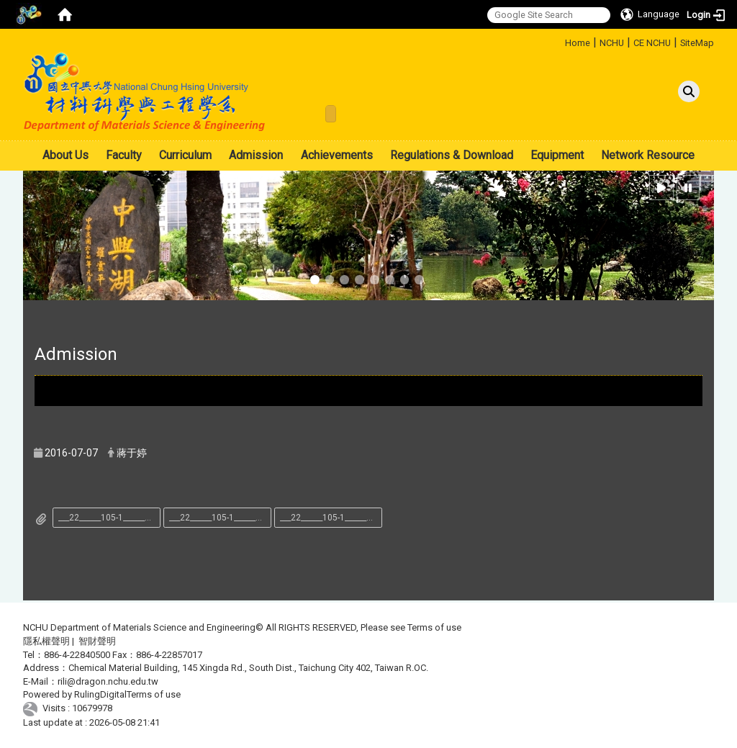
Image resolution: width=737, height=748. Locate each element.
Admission (256, 155)
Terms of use (434, 627)
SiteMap (697, 42)
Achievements (337, 155)
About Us (65, 155)
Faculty (124, 155)
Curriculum (185, 155)
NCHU (612, 42)
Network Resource (648, 155)
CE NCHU (652, 42)
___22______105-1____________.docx (109, 518)
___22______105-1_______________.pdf (331, 518)
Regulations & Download (451, 155)
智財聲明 (97, 641)
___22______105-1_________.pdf (220, 518)
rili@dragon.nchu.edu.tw (108, 681)
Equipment (557, 155)
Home (577, 42)
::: (559, 40)
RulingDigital (100, 694)
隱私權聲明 (46, 641)
